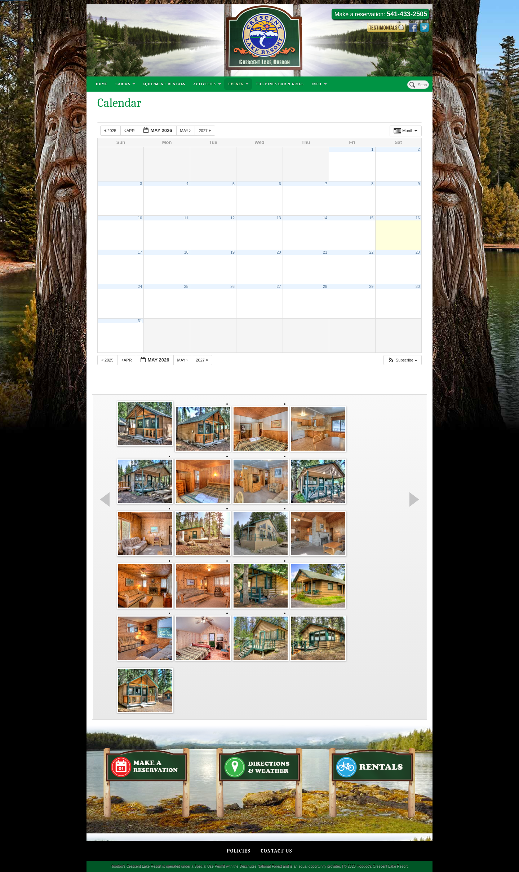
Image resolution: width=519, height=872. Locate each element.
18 (186, 252)
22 (371, 252)
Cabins (126, 85)
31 (140, 321)
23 (418, 252)
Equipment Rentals (164, 84)
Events (238, 85)
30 (418, 286)
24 (140, 286)
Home (102, 84)
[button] (402, 360)
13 (279, 218)
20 (279, 252)
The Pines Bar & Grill (280, 84)
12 (232, 218)
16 (418, 218)
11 (186, 218)
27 (279, 286)
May (186, 130)
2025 (110, 130)
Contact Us (276, 851)
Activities (207, 85)
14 (325, 218)
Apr (130, 130)
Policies (238, 851)
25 (186, 286)
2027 (205, 130)
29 (371, 286)
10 (140, 218)
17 (140, 252)
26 (232, 286)
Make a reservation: (380, 14)
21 (325, 252)
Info (319, 85)
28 (325, 286)
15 (371, 218)
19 (232, 252)
